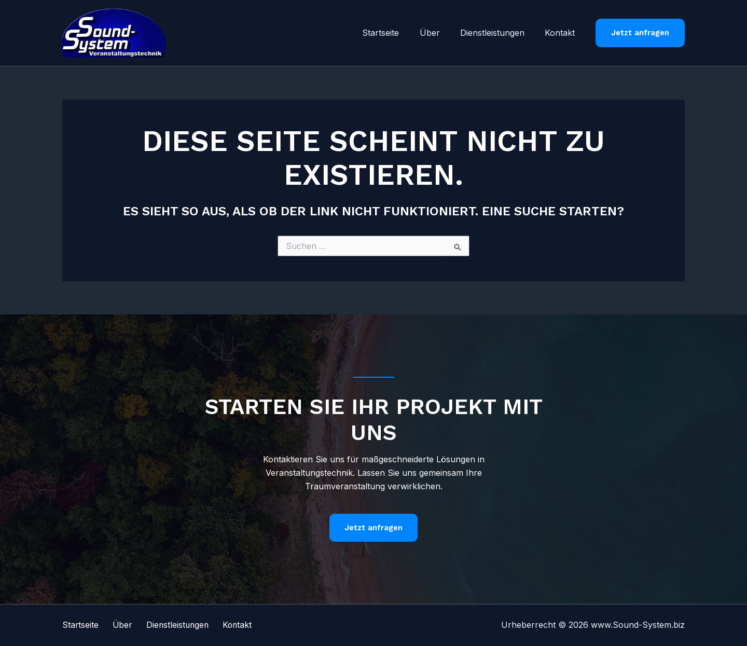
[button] (640, 33)
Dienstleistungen (498, 33)
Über (439, 33)
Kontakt (562, 33)
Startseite (394, 33)
